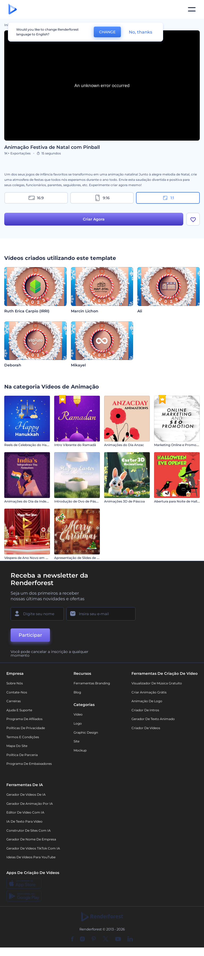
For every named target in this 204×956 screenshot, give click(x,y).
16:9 (36, 198)
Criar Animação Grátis (149, 692)
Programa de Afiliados (24, 719)
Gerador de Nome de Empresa (31, 839)
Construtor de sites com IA (28, 830)
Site (76, 741)
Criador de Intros (145, 710)
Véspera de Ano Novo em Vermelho (32, 558)
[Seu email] (100, 613)
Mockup (80, 750)
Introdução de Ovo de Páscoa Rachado (85, 501)
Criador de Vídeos (145, 728)
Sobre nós (14, 683)
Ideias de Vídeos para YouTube (31, 857)
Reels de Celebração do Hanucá (29, 445)
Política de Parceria (22, 755)
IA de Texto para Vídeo (24, 821)
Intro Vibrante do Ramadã (75, 445)
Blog (77, 692)
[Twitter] (106, 939)
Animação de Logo (146, 701)
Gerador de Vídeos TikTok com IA (33, 848)
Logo (78, 723)
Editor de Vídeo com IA (25, 812)
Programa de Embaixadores (29, 764)
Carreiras (13, 701)
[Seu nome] (37, 613)
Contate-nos (16, 692)
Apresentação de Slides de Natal (79, 558)
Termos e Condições (22, 737)
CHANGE (107, 32)
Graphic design (86, 732)
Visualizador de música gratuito (156, 683)
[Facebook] (72, 939)
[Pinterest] (93, 939)
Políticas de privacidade (25, 728)
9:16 (102, 198)
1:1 (168, 198)
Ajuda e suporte (19, 710)
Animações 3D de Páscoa (124, 501)
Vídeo (78, 714)
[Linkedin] (130, 939)
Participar (30, 635)
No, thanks (140, 32)
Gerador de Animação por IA (29, 804)
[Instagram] (82, 939)
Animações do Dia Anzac (124, 445)
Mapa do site (16, 746)
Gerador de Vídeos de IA (26, 794)
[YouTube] (118, 939)
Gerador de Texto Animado (153, 719)
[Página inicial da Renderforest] (12, 9)
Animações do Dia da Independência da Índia (40, 501)
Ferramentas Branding (92, 683)
